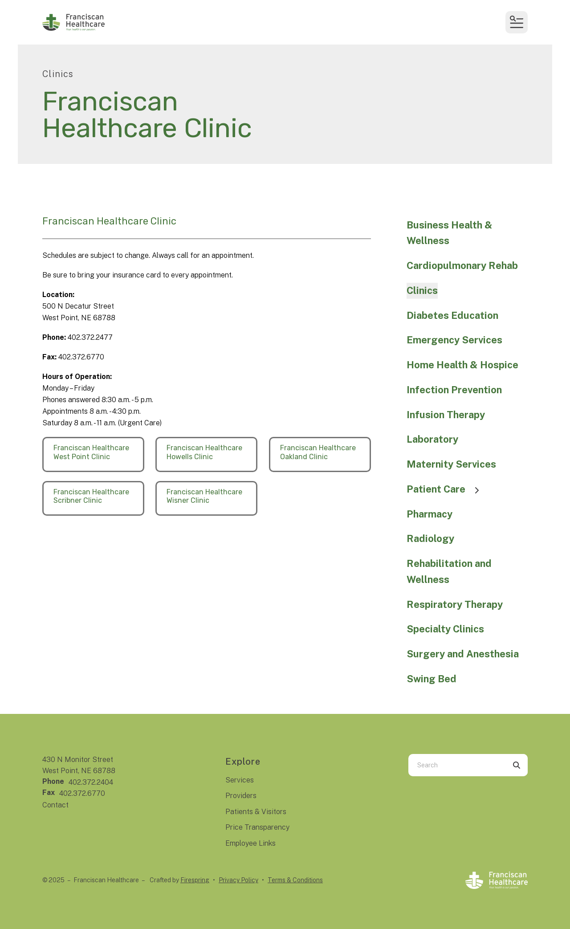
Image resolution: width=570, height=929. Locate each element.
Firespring (194, 880)
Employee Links (250, 843)
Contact (55, 805)
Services (239, 780)
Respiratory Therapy (455, 604)
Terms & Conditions (295, 880)
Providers (240, 795)
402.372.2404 (91, 782)
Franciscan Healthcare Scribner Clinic (91, 496)
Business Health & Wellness (450, 233)
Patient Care (447, 489)
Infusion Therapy (446, 414)
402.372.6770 (82, 793)
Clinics (422, 290)
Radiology (430, 538)
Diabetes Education (452, 315)
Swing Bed (431, 679)
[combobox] (456, 765)
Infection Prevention (454, 389)
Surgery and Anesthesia (463, 654)
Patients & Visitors (255, 811)
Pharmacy (429, 514)
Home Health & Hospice (462, 365)
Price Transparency (257, 827)
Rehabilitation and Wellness (449, 571)
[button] (516, 22)
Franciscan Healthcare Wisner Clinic (204, 496)
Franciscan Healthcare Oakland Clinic (318, 452)
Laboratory (432, 439)
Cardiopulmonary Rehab (462, 265)
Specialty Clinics (445, 629)
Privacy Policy (238, 880)
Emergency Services (454, 340)
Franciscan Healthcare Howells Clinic (204, 452)
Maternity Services (451, 464)
